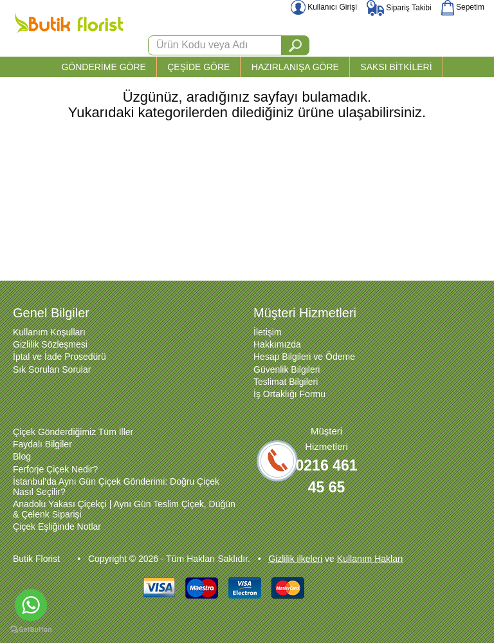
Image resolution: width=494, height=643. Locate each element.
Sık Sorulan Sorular (52, 369)
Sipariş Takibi (399, 7)
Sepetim (462, 7)
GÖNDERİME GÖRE (103, 67)
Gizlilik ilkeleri (295, 559)
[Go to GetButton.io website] (30, 630)
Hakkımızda (277, 344)
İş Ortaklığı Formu (289, 394)
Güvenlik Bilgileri (286, 369)
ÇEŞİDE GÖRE (198, 67)
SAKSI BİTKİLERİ (396, 67)
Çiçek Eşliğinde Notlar (57, 526)
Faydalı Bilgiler (42, 444)
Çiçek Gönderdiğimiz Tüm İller (73, 432)
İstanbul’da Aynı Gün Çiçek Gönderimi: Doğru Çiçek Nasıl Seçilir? (116, 486)
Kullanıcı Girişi (324, 7)
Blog (22, 456)
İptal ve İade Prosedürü (59, 356)
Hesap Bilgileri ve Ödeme (304, 356)
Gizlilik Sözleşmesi (50, 344)
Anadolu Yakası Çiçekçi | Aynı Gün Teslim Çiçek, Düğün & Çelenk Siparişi (124, 509)
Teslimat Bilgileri (285, 382)
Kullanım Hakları (370, 559)
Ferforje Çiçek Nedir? (55, 469)
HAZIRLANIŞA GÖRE (295, 67)
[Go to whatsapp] (31, 605)
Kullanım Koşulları (49, 332)
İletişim (267, 332)
